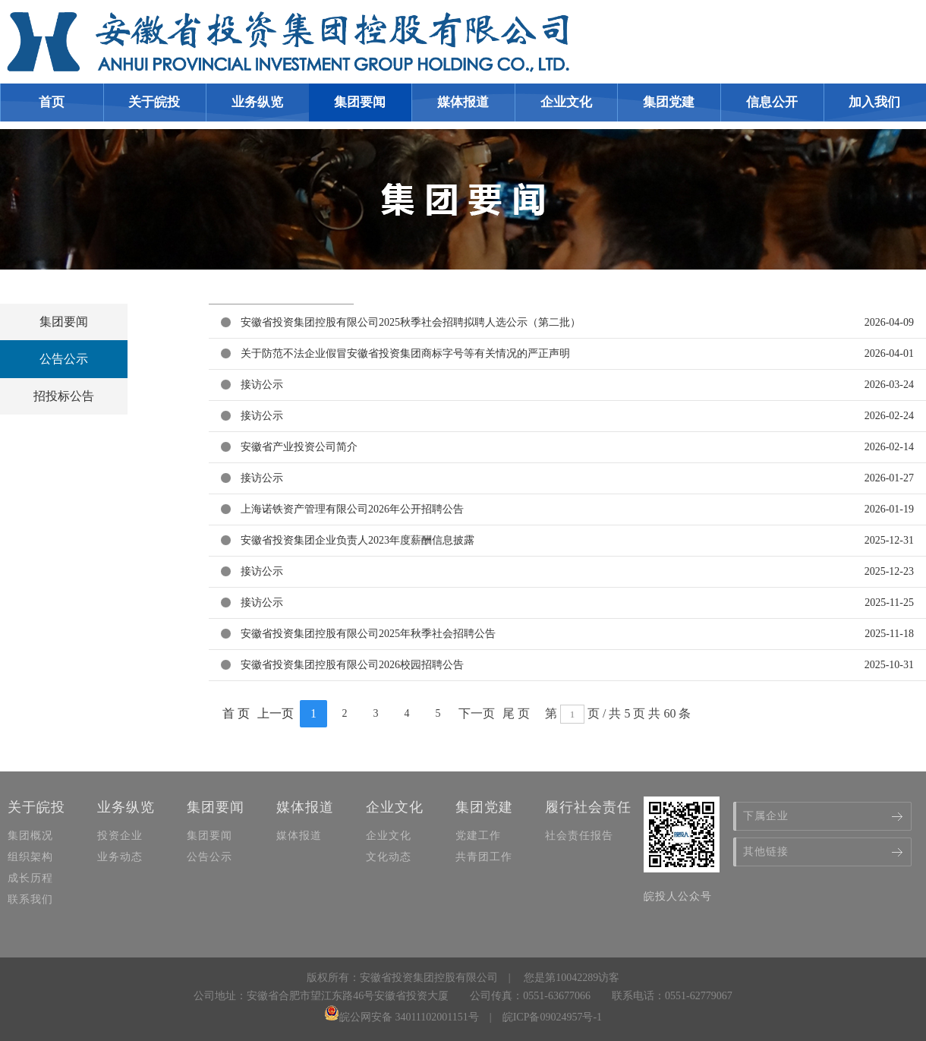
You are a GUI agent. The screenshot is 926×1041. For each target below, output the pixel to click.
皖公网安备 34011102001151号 (401, 1017)
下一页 (476, 713)
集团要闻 (63, 321)
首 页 (236, 713)
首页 (52, 102)
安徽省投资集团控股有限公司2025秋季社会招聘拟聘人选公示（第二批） (411, 322)
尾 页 (516, 713)
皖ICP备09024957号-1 (552, 1017)
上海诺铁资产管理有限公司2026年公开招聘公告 (352, 509)
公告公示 (63, 358)
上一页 (275, 713)
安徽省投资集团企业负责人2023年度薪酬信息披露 (357, 540)
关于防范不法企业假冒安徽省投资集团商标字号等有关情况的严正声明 (405, 353)
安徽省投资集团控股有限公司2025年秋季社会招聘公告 (368, 633)
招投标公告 (63, 396)
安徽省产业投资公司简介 (299, 447)
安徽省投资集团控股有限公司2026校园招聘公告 (352, 664)
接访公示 (262, 384)
